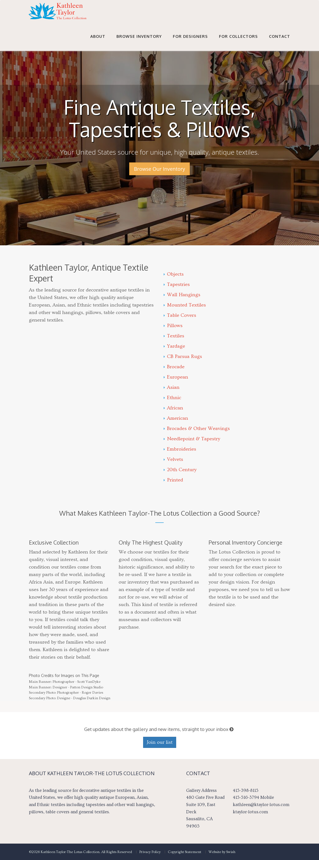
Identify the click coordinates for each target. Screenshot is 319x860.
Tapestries (177, 284)
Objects (174, 274)
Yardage (174, 346)
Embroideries (180, 449)
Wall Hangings (182, 295)
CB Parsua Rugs (183, 356)
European (176, 377)
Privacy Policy (150, 852)
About (97, 42)
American (176, 418)
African (173, 408)
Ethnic (172, 398)
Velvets (173, 459)
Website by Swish (221, 852)
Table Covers (180, 315)
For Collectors (238, 42)
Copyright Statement (184, 852)
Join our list (160, 742)
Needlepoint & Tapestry (192, 439)
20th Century (180, 470)
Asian (172, 387)
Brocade (174, 367)
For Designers (190, 42)
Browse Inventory (139, 42)
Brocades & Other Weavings (197, 428)
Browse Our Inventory (159, 168)
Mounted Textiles (185, 305)
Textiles (174, 336)
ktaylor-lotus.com (250, 811)
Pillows (173, 325)
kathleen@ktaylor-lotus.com (261, 804)
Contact (279, 42)
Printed (173, 480)
